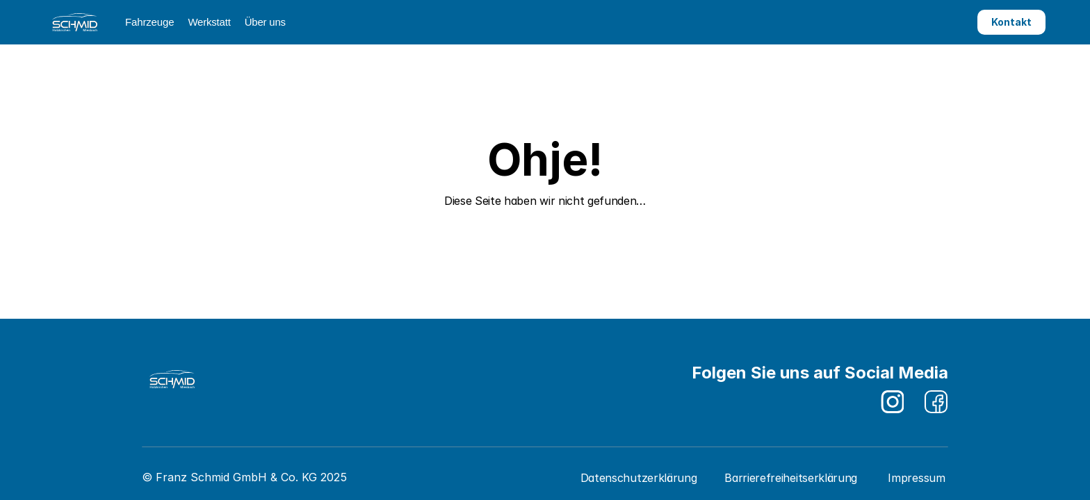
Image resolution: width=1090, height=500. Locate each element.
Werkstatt (209, 22)
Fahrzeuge (149, 22)
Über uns (265, 22)
